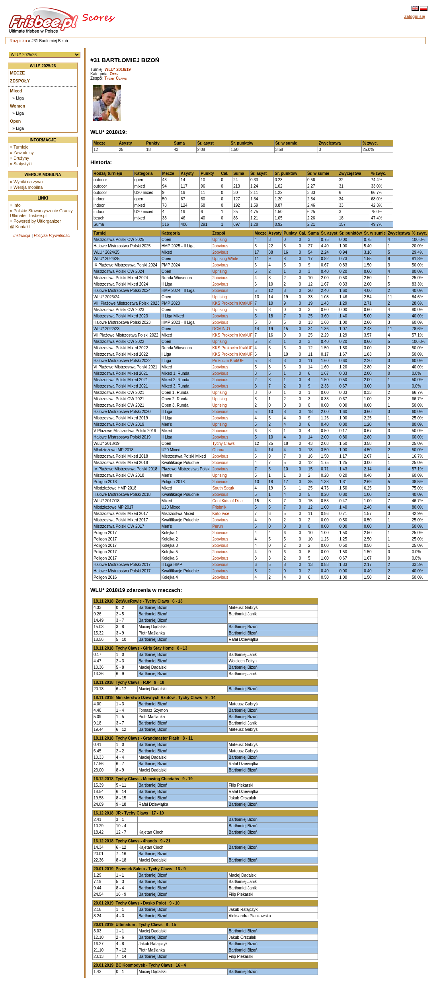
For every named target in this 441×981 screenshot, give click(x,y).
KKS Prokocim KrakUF (232, 303)
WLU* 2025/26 (43, 66)
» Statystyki (20, 163)
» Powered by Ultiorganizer (35, 221)
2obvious (220, 246)
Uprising (219, 239)
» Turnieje (19, 147)
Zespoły (20, 80)
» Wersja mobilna (26, 187)
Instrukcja (21, 235)
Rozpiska (18, 40)
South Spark (223, 488)
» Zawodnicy (22, 152)
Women (17, 106)
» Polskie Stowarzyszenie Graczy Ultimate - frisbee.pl (41, 213)
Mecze (17, 72)
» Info (15, 205)
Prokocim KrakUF (227, 360)
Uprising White (225, 259)
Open (15, 121)
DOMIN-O (221, 329)
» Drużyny (19, 158)
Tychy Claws (116, 78)
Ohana (218, 450)
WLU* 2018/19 (118, 69)
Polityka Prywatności (52, 235)
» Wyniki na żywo (26, 181)
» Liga (18, 98)
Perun (217, 526)
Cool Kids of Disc (227, 501)
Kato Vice (220, 513)
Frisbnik (219, 507)
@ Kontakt (20, 226)
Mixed (16, 90)
